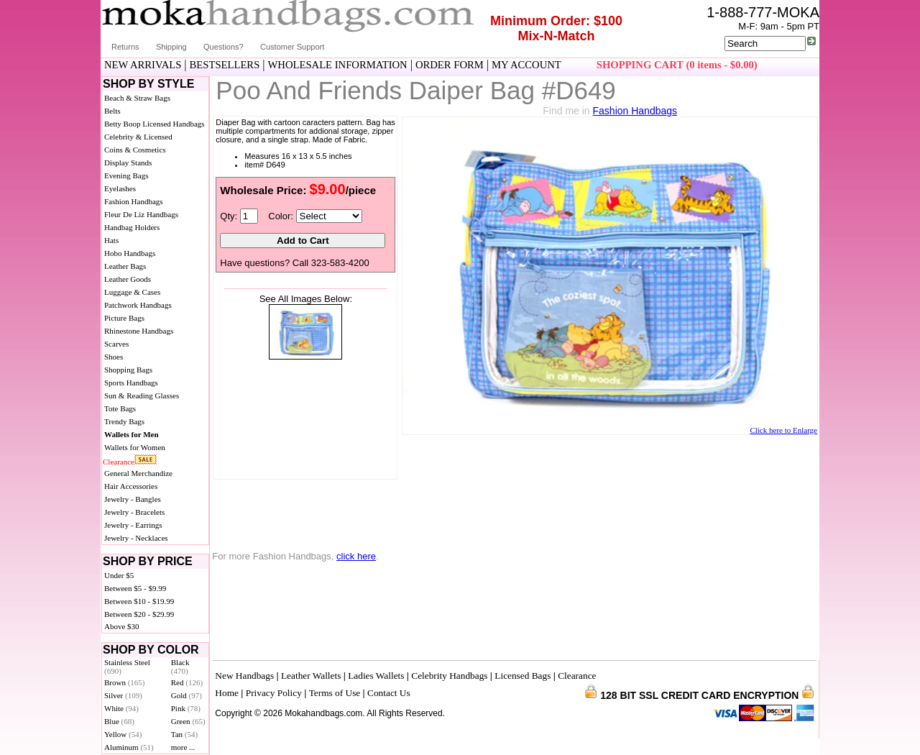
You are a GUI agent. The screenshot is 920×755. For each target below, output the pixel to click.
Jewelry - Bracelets (134, 512)
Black (180, 666)
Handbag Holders (132, 227)
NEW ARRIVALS (142, 64)
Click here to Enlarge (783, 430)
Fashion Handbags (133, 201)
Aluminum (129, 747)
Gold (186, 695)
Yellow (123, 734)
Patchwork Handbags (138, 305)
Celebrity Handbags (449, 675)
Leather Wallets (311, 675)
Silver (123, 695)
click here (356, 556)
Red (187, 682)
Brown (124, 682)
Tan (184, 734)
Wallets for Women (134, 447)
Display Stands (128, 162)
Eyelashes (120, 188)
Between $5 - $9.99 (135, 588)
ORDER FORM (449, 64)
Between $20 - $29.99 (139, 614)
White (121, 708)
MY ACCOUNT (526, 64)
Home (227, 692)
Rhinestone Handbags (138, 330)
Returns (125, 46)
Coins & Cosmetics (135, 149)
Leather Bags (125, 266)
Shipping (171, 46)
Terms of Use (335, 692)
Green (188, 721)
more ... (183, 747)
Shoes (113, 356)
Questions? (223, 46)
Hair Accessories (130, 486)
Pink (186, 708)
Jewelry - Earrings (133, 525)
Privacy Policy (274, 692)
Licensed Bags (522, 675)
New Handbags (244, 675)
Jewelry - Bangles (132, 499)
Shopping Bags (128, 369)
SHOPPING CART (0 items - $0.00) (677, 64)
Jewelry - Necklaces (136, 538)
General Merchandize (138, 473)
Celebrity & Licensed (138, 136)
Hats (111, 240)
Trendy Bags (124, 421)
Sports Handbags (131, 382)
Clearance (118, 461)
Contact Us (388, 692)
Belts (112, 110)
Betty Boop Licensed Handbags (154, 123)
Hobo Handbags (129, 253)
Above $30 (121, 626)
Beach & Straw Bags (137, 97)
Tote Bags (120, 408)
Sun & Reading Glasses (141, 395)
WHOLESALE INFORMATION (338, 64)
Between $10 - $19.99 (139, 601)
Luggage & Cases (132, 292)
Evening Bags (126, 175)
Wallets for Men (131, 434)
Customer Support (292, 46)
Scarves (116, 343)
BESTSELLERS (225, 64)
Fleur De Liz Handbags (141, 214)
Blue (119, 721)
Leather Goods (127, 279)
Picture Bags (124, 318)
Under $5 (119, 575)
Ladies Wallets (376, 675)
